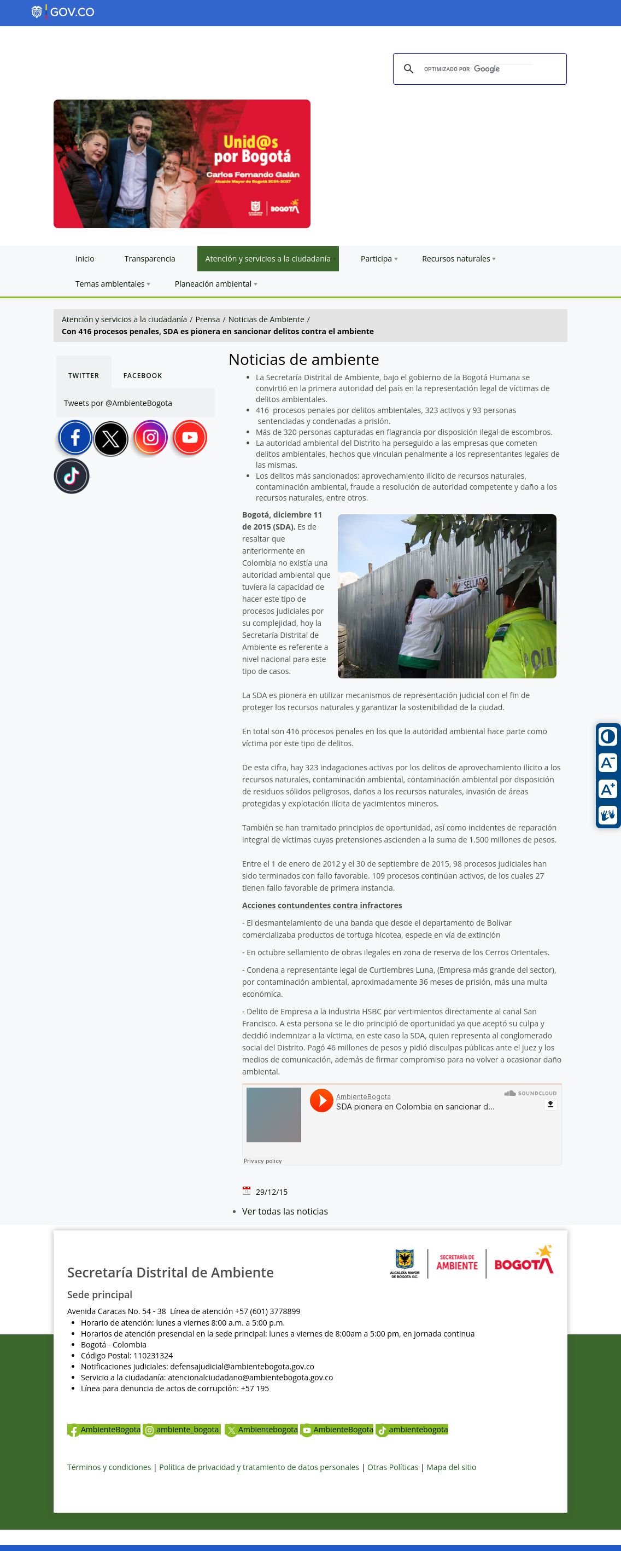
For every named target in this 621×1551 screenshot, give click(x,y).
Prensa (208, 319)
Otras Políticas (392, 1467)
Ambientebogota (261, 1429)
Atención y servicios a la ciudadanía (124, 319)
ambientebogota (412, 1429)
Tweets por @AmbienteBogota (118, 403)
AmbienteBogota (103, 1429)
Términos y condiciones (109, 1467)
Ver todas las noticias (285, 1211)
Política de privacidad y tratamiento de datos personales (259, 1467)
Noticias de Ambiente (266, 319)
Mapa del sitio (451, 1467)
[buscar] (478, 69)
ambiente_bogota (182, 1429)
